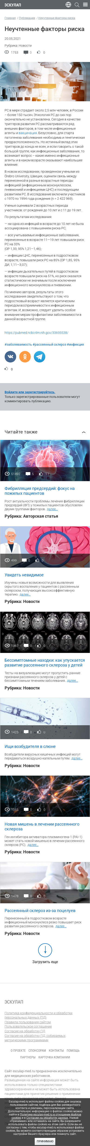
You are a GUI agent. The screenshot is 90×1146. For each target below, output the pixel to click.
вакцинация (28, 133)
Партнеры (28, 1057)
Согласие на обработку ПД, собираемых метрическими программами (35, 1038)
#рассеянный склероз (49, 344)
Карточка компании (54, 1057)
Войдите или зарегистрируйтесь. (30, 392)
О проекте (18, 1050)
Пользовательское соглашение (28, 1026)
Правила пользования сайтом (28, 1022)
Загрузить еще (45, 962)
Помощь (73, 1050)
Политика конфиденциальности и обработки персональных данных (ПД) (38, 1015)
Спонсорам (37, 1050)
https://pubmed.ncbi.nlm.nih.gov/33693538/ (36, 333)
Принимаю (45, 1141)
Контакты (56, 1050)
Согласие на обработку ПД (25, 1031)
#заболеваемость (18, 344)
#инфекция (75, 344)
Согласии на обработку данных (47, 1117)
